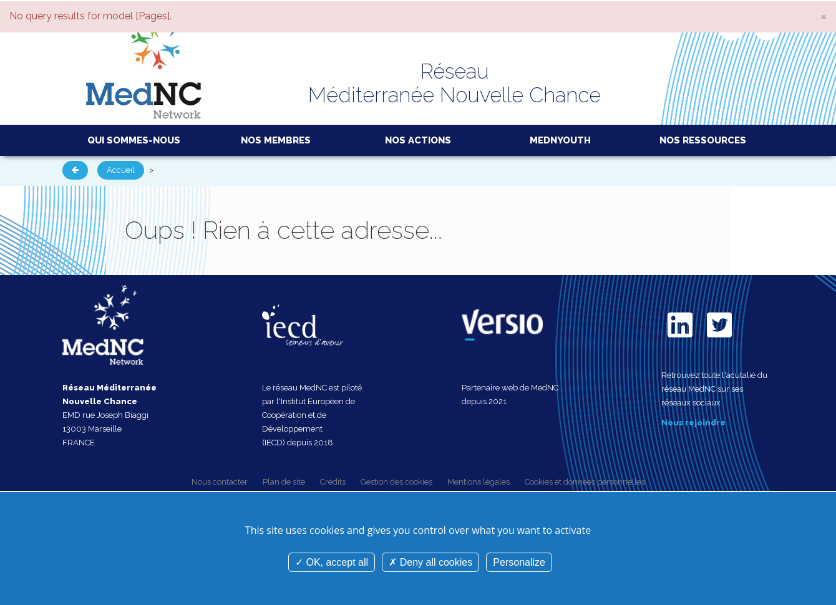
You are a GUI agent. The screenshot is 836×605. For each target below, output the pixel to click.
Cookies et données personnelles (585, 481)
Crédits (333, 481)
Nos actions (418, 140)
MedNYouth (560, 140)
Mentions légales (478, 481)
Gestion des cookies (396, 481)
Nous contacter (220, 481)
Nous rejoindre (693, 422)
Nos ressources (702, 140)
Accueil (121, 170)
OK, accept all (331, 562)
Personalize (519, 562)
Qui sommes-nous (133, 140)
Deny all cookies (430, 562)
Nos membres (276, 140)
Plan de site (284, 481)
